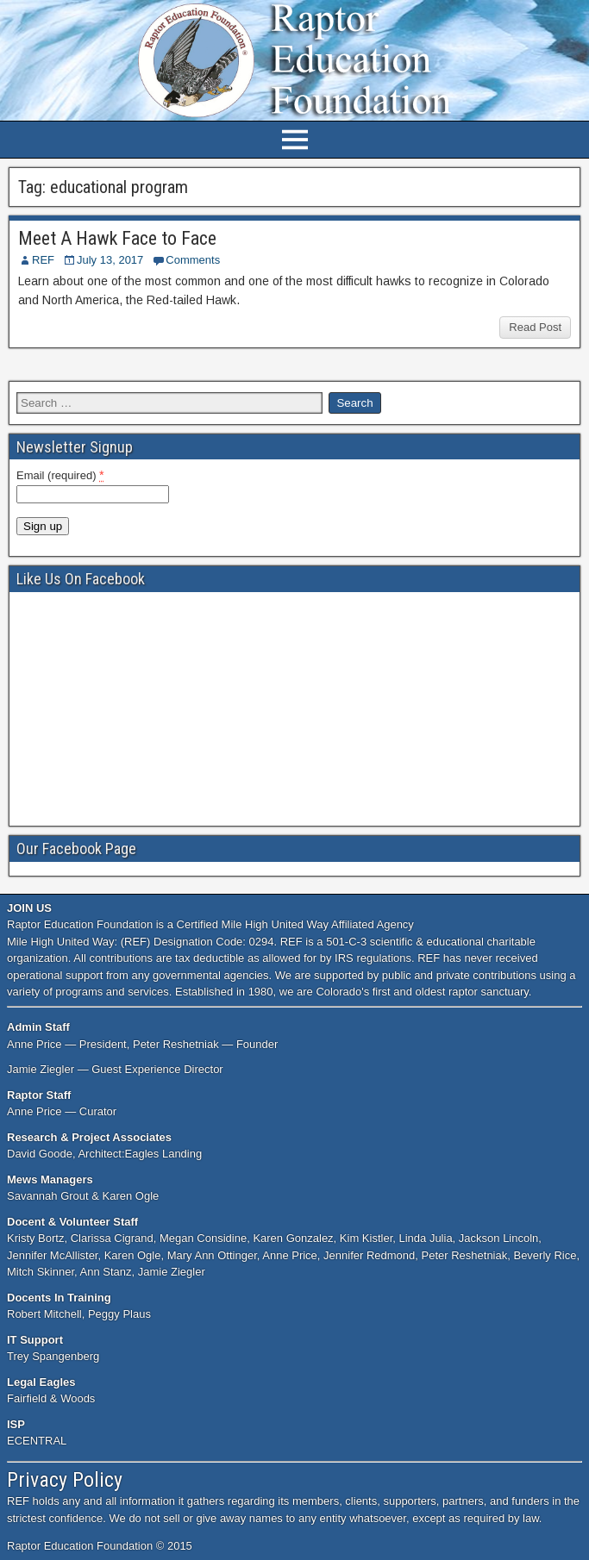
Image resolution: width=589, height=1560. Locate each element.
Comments (193, 259)
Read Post (535, 327)
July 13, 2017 (110, 259)
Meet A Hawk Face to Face (117, 238)
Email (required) (60, 475)
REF (43, 259)
